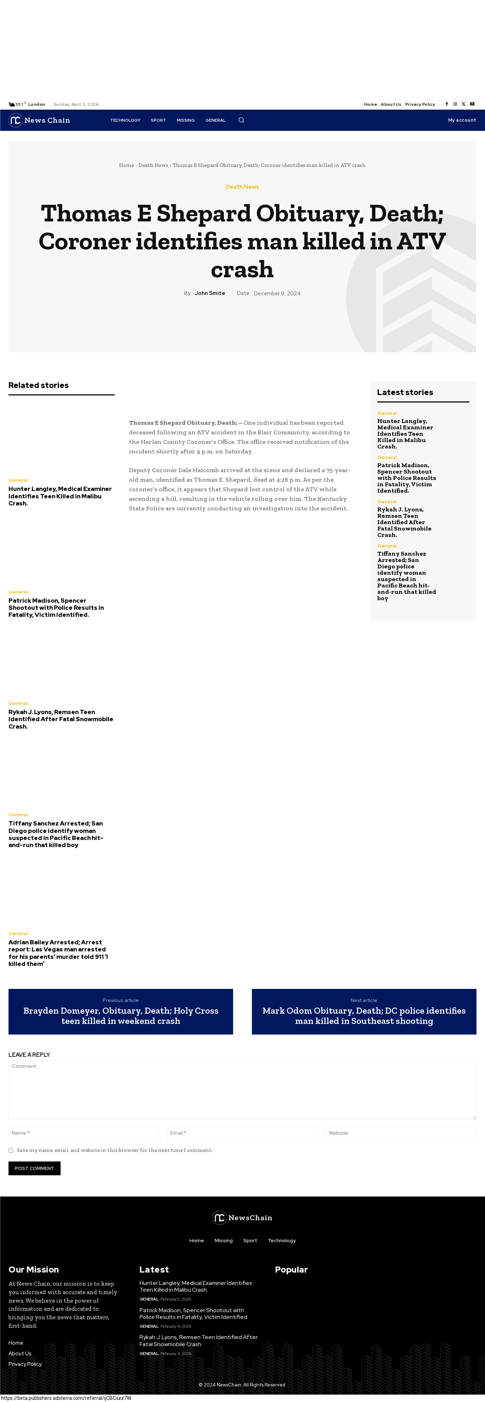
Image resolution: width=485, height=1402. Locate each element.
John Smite (209, 293)
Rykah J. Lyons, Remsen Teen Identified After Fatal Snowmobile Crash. (61, 719)
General (18, 480)
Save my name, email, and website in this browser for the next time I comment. (115, 1150)
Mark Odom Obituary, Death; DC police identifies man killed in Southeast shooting (364, 1016)
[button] (241, 120)
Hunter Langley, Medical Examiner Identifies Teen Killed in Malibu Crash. (60, 496)
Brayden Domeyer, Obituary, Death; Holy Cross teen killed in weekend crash (121, 1016)
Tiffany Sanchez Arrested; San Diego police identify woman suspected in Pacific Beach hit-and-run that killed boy (56, 834)
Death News (153, 165)
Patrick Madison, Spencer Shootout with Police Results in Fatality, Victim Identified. (56, 608)
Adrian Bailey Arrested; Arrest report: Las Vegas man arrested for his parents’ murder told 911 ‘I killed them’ (58, 953)
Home (126, 165)
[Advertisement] (212, 49)
